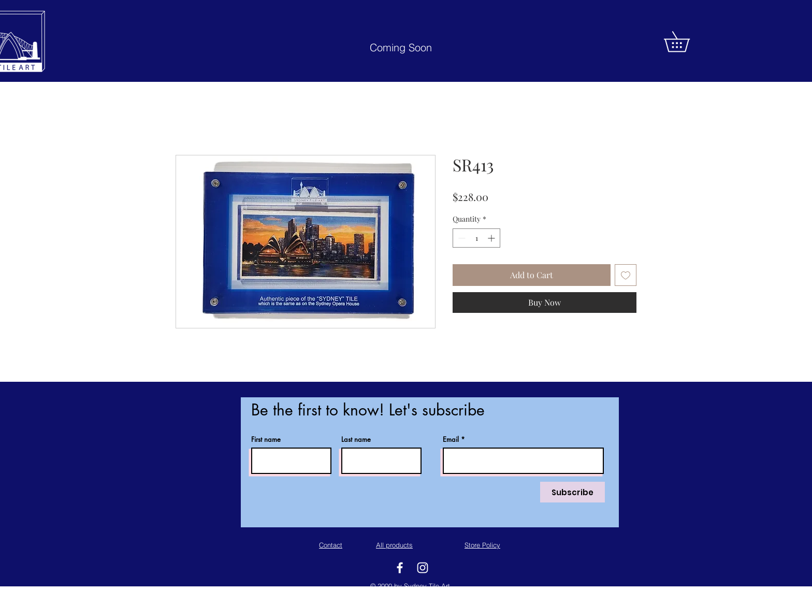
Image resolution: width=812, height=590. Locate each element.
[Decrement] (460, 238)
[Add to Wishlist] (625, 275)
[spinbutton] (476, 238)
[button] (686, 41)
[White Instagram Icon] (422, 567)
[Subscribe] (572, 492)
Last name (356, 439)
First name (266, 439)
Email (451, 439)
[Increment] (492, 238)
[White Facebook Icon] (400, 567)
